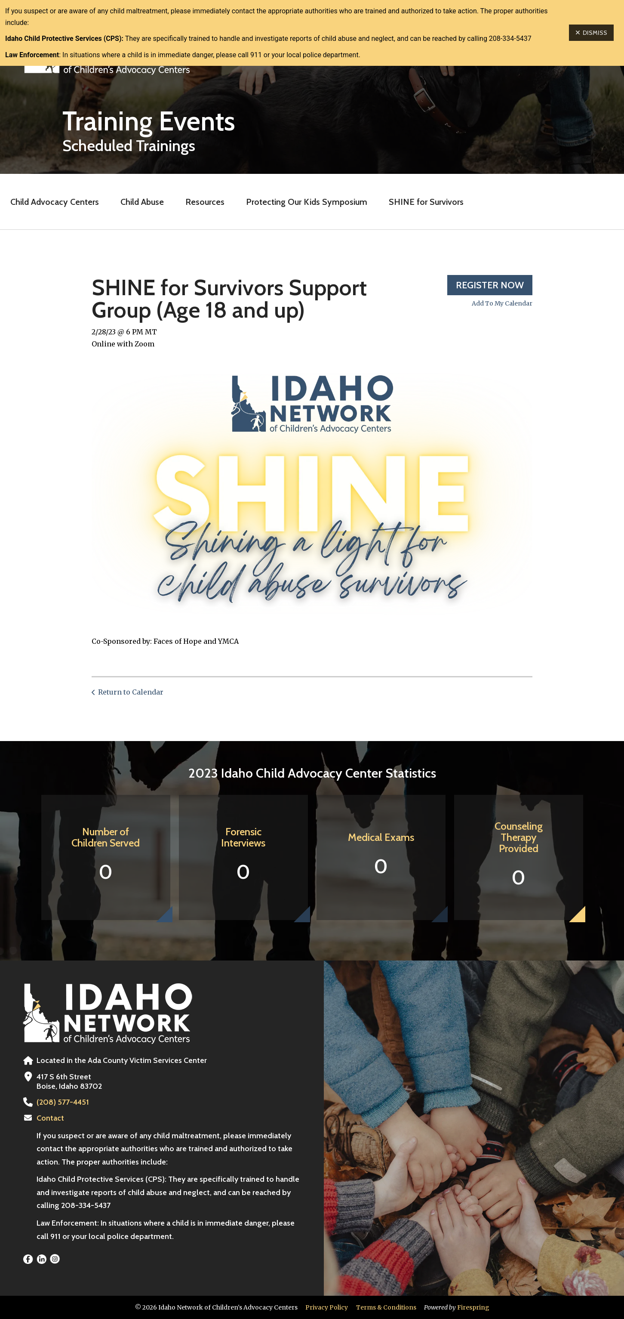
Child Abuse (142, 202)
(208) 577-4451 (63, 1102)
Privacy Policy (326, 1307)
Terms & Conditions (386, 1307)
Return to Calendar (130, 692)
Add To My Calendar (502, 303)
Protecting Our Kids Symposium (306, 202)
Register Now (490, 285)
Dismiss (591, 33)
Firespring (473, 1307)
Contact (50, 1118)
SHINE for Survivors (426, 202)
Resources (204, 202)
